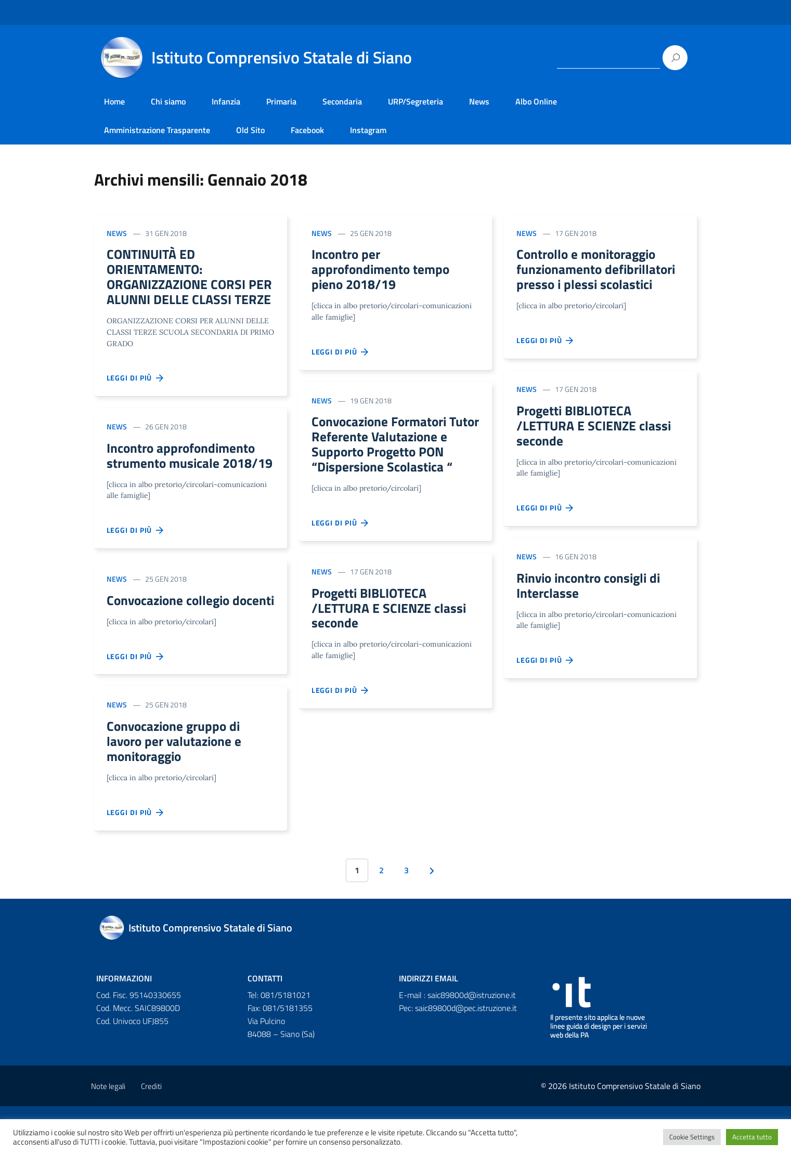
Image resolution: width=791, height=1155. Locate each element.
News (479, 101)
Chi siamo (168, 101)
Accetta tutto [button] (752, 1137)
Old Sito (250, 130)
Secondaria (342, 101)
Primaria (281, 101)
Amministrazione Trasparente (157, 130)
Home (114, 101)
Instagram (368, 130)
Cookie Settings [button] (692, 1137)
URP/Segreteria (415, 101)
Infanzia (226, 101)
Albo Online (536, 101)
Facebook (307, 130)
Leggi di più (136, 401)
